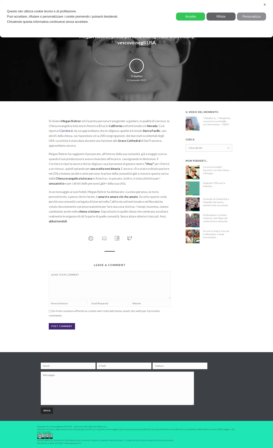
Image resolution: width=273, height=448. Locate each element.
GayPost (138, 76)
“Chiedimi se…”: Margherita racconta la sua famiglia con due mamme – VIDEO (216, 121)
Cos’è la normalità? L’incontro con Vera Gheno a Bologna (216, 170)
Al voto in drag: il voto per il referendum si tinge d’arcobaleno (216, 234)
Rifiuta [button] (221, 16)
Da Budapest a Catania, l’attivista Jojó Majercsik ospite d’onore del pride (215, 218)
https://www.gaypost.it (69, 443)
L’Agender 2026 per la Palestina (214, 185)
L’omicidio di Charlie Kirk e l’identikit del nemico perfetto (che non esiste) (216, 202)
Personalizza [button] (251, 16)
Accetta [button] (190, 16)
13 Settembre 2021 (136, 80)
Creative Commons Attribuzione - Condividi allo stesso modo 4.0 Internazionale (131, 440)
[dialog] (136, 18)
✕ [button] (264, 4)
